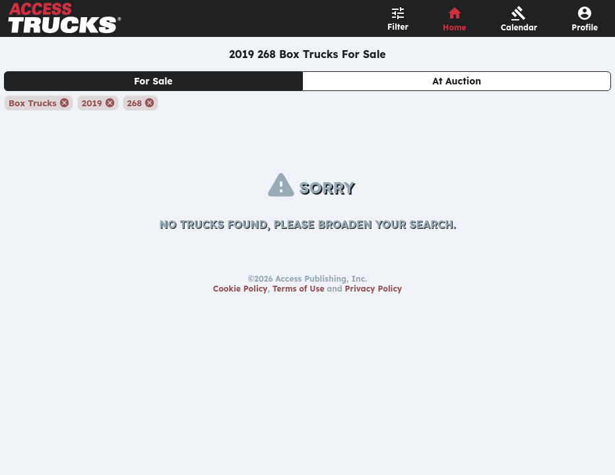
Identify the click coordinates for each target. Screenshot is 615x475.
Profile (584, 27)
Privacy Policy (374, 289)
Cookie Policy (240, 289)
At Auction (456, 81)
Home (455, 27)
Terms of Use (299, 289)
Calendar (519, 27)
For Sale (153, 81)
